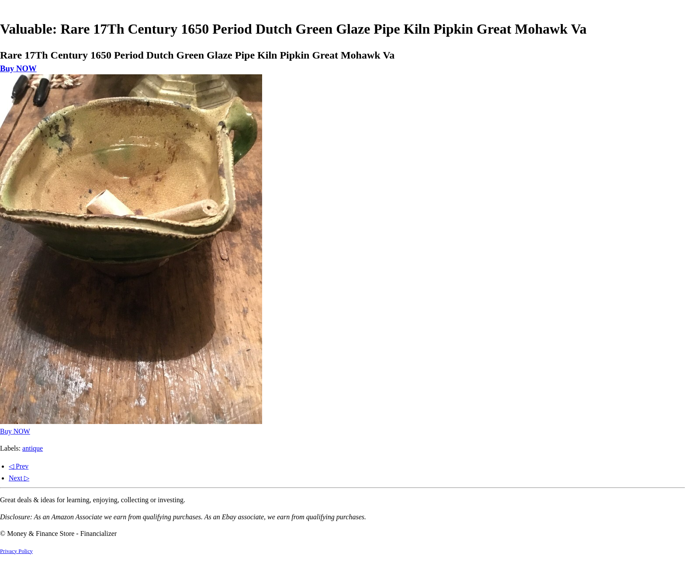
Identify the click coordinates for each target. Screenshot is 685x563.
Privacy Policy (16, 551)
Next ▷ (19, 478)
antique (32, 448)
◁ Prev (18, 466)
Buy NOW (18, 68)
